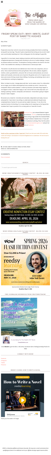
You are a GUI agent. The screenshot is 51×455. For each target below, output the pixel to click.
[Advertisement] (25, 433)
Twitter (3, 362)
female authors (22, 146)
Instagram (4, 360)
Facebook (3, 358)
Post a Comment (5, 157)
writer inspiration (12, 148)
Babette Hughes (12, 146)
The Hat (33, 114)
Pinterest (3, 365)
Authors (5, 146)
